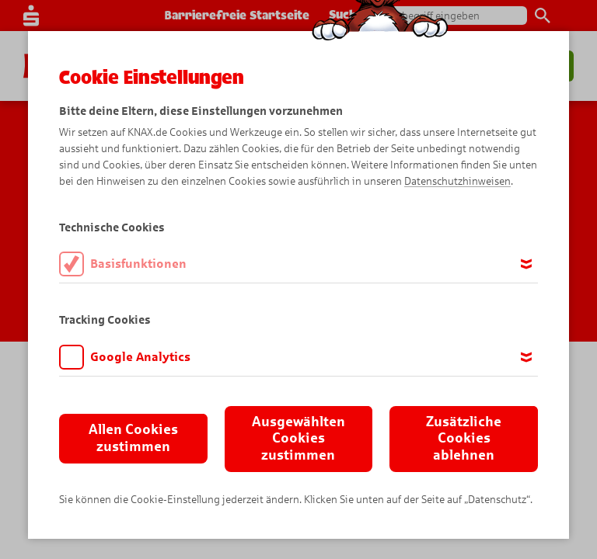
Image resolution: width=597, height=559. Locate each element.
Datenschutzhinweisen (457, 181)
